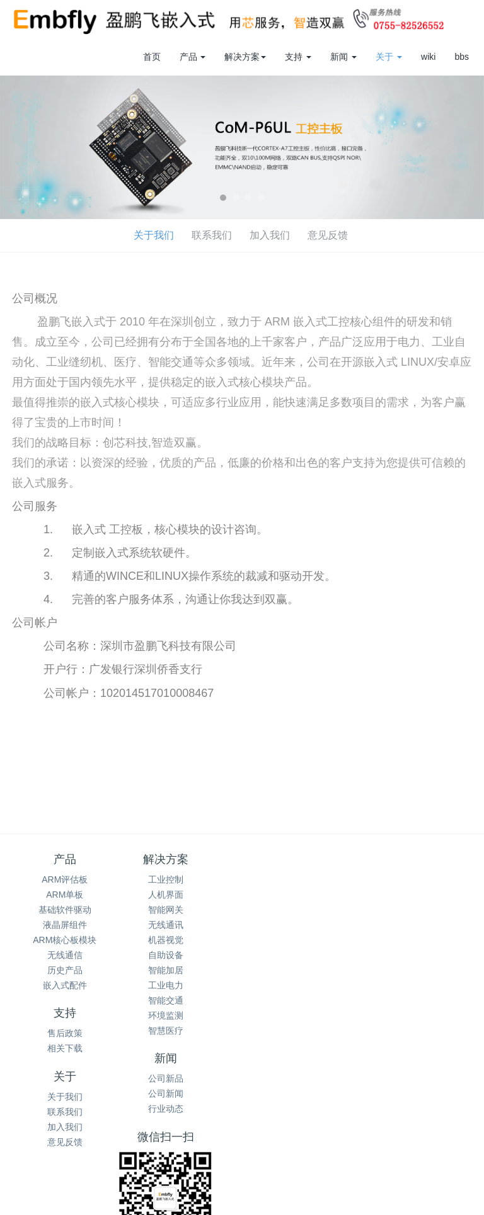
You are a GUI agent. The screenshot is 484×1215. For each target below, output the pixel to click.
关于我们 (34, 235)
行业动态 (419, 910)
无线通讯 (182, 925)
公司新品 (419, 879)
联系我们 (92, 235)
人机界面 (182, 895)
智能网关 (182, 910)
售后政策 (301, 879)
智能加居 (182, 970)
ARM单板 (64, 895)
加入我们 (150, 235)
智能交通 (182, 1000)
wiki (428, 57)
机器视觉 (182, 940)
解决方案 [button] (245, 57)
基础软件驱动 (64, 910)
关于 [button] (389, 57)
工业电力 (182, 985)
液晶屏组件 (65, 925)
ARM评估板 (65, 879)
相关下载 (301, 895)
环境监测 (182, 1015)
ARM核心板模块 (64, 940)
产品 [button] (193, 57)
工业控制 (182, 879)
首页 (152, 57)
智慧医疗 (182, 1031)
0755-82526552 (242, 1072)
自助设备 (182, 955)
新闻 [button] (343, 57)
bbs (461, 57)
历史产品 (65, 970)
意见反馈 (208, 235)
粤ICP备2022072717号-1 (367, 1194)
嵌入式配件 (65, 985)
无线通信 (65, 955)
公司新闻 (419, 895)
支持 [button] (298, 57)
